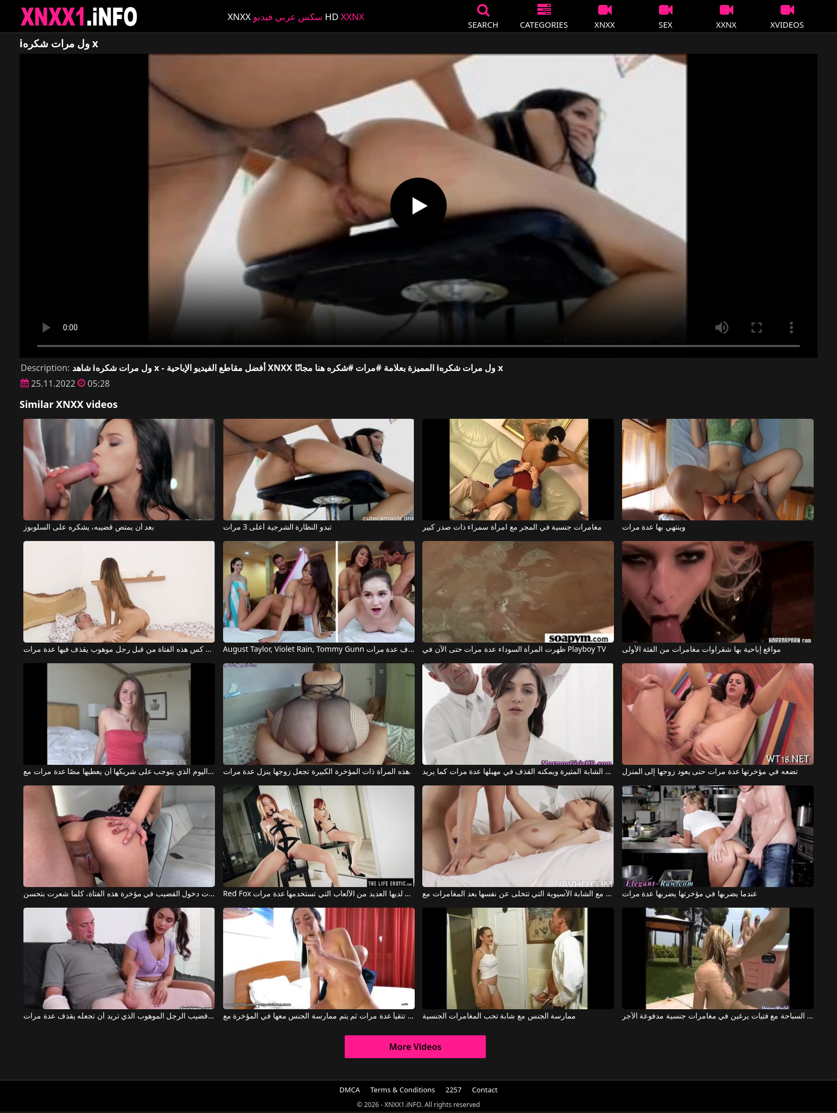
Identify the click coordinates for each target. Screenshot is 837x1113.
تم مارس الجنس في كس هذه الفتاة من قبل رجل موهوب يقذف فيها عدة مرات (119, 649)
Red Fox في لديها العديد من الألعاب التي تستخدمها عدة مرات (319, 894)
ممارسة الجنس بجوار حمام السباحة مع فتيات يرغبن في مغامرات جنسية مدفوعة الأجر (718, 1016)
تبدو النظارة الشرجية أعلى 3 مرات (277, 527)
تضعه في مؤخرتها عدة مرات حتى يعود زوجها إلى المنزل (710, 772)
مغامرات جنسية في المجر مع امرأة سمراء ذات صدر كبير (512, 527)
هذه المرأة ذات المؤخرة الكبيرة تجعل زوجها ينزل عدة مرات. (317, 772)
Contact (485, 1090)
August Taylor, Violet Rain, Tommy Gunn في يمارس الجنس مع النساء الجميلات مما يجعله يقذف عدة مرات (319, 649)
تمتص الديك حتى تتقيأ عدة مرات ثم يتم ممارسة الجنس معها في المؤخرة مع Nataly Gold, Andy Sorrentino (319, 1016)
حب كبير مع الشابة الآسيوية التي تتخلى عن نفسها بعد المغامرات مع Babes (518, 894)
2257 (454, 1090)
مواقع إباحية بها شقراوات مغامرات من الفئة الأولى (701, 649)
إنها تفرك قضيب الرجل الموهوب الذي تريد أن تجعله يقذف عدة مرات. (119, 1016)
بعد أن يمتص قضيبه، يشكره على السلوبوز (88, 527)
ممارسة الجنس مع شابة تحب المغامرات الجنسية (499, 1016)
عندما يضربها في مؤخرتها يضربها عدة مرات (689, 894)
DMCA (349, 1090)
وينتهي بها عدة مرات (654, 527)
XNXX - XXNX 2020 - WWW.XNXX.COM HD (79, 16)
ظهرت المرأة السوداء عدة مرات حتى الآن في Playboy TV (514, 649)
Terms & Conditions (402, 1090)
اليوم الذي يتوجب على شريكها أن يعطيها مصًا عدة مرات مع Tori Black (119, 772)
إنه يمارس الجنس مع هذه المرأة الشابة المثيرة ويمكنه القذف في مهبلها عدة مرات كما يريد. (518, 772)
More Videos (415, 1047)
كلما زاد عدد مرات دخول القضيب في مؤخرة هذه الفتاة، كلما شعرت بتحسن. (119, 894)
